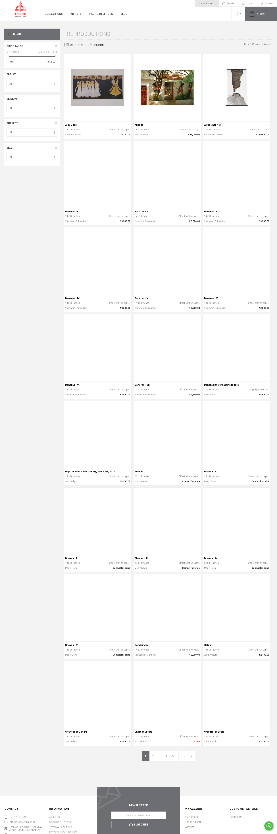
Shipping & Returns (60, 821)
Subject (12, 123)
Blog (123, 13)
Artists (75, 13)
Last (190, 756)
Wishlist (189, 827)
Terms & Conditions (60, 827)
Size (9, 147)
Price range (15, 46)
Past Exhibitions (100, 13)
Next (183, 756)
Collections (53, 13)
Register (231, 3)
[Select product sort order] (101, 44)
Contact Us (236, 816)
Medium (12, 98)
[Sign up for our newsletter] (138, 815)
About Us (54, 816)
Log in (250, 3)
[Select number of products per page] (69, 44)
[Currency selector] (207, 3)
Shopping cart (193, 821)
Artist (11, 74)
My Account (192, 816)
